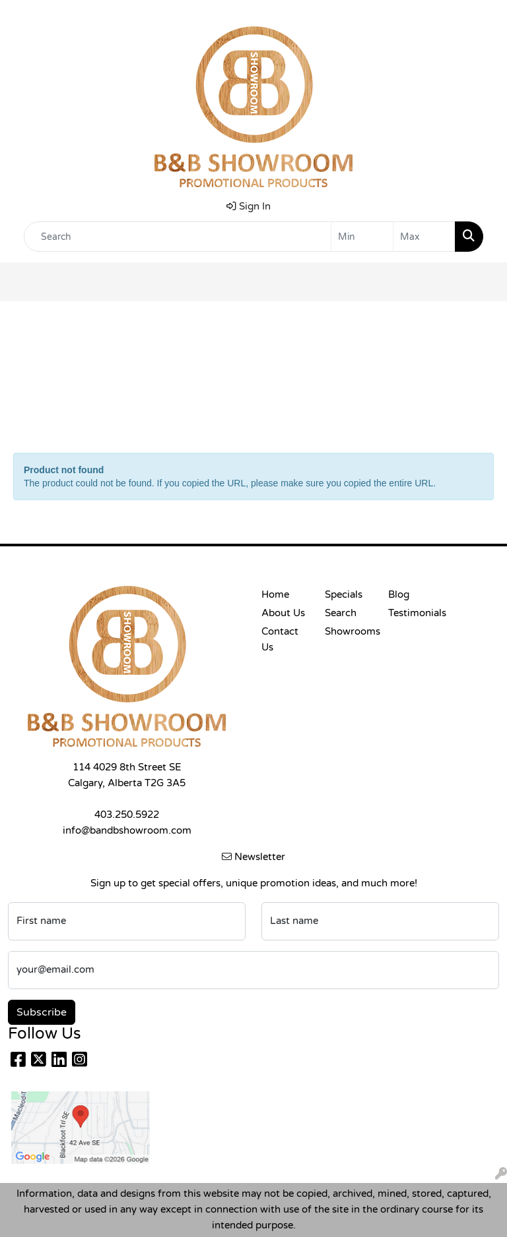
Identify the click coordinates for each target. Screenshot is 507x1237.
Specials (343, 594)
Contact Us (279, 639)
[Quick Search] (177, 236)
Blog (398, 594)
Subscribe (42, 1012)
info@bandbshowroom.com (127, 830)
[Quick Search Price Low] (362, 236)
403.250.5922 (126, 814)
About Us (283, 613)
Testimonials (412, 613)
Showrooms (348, 631)
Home (275, 594)
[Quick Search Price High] (424, 236)
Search (340, 613)
